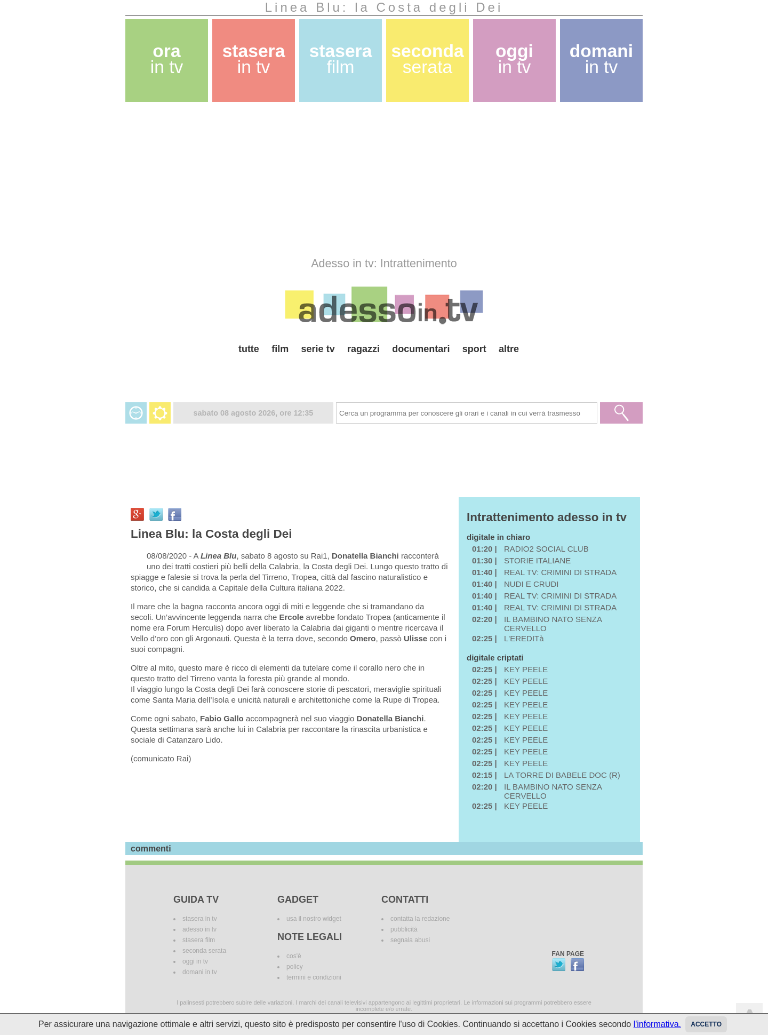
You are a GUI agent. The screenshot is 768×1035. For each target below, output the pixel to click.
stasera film (198, 940)
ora (166, 59)
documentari (421, 349)
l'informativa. (657, 1024)
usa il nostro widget (313, 918)
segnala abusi (410, 940)
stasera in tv (199, 918)
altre (509, 349)
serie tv (318, 349)
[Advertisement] (384, 179)
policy (294, 966)
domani (601, 59)
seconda (427, 59)
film (280, 349)
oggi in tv (195, 961)
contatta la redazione (420, 918)
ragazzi (363, 349)
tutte (248, 349)
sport (474, 349)
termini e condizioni (313, 977)
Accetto (706, 1024)
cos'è (293, 956)
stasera (253, 59)
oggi (514, 59)
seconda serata (204, 950)
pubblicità (404, 929)
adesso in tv (199, 929)
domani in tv (199, 972)
